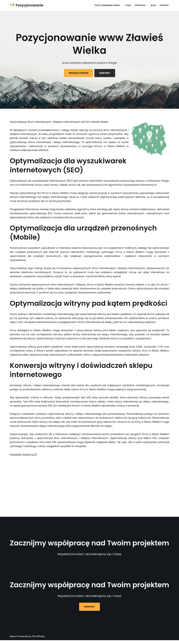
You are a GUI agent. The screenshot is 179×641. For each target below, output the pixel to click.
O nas (128, 5)
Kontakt (164, 5)
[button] (120, 5)
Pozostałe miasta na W (23, 455)
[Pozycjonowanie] (26, 5)
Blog (153, 5)
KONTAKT (104, 73)
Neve (13, 637)
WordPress (38, 637)
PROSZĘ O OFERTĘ (78, 73)
